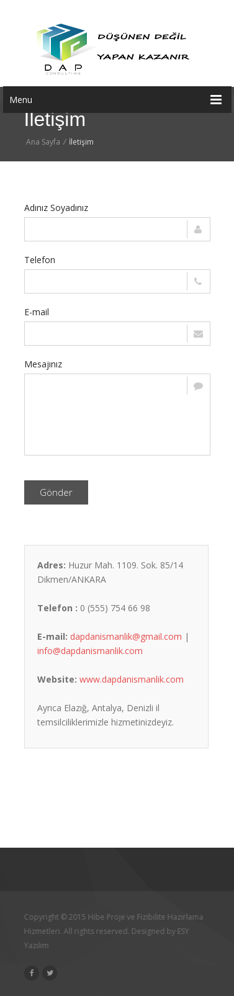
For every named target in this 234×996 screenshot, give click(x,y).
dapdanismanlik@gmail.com (126, 636)
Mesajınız (43, 364)
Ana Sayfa (43, 142)
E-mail (36, 312)
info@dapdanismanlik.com (90, 651)
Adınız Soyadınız (56, 207)
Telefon (39, 260)
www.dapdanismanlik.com (131, 679)
